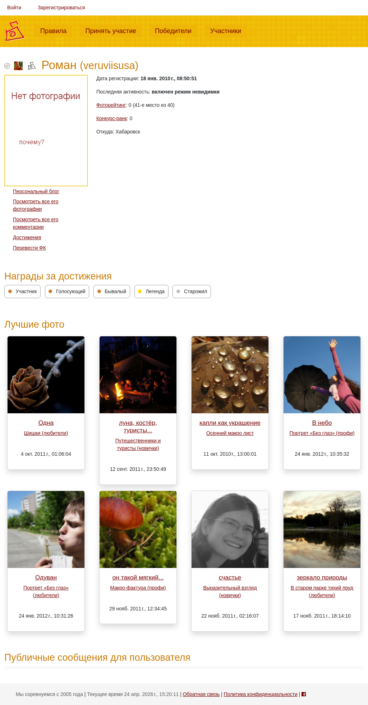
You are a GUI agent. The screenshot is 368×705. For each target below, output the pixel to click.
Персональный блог (36, 191)
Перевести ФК (29, 248)
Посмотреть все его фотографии (36, 205)
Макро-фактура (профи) (138, 588)
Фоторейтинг (111, 105)
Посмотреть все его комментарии (36, 223)
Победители (176, 30)
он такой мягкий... (138, 577)
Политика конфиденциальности (261, 694)
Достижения (27, 237)
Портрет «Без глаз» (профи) (321, 433)
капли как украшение (230, 422)
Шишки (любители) (46, 433)
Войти (14, 7)
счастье (230, 577)
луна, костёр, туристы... (138, 426)
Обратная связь (201, 694)
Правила (56, 30)
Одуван (46, 577)
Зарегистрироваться (61, 7)
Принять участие (113, 30)
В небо (322, 422)
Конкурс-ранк (111, 118)
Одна (46, 422)
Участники (228, 30)
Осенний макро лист (230, 433)
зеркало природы (322, 577)
